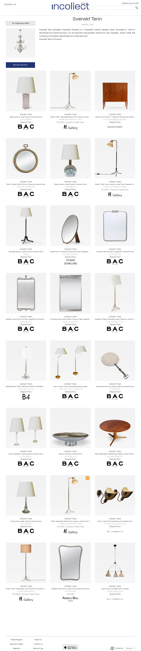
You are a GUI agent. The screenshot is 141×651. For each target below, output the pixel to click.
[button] (96, 4)
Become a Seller (16, 644)
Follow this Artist (20, 26)
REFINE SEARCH (20, 67)
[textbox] (119, 8)
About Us (38, 640)
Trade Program (16, 640)
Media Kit (16, 648)
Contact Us (10, 5)
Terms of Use (38, 648)
